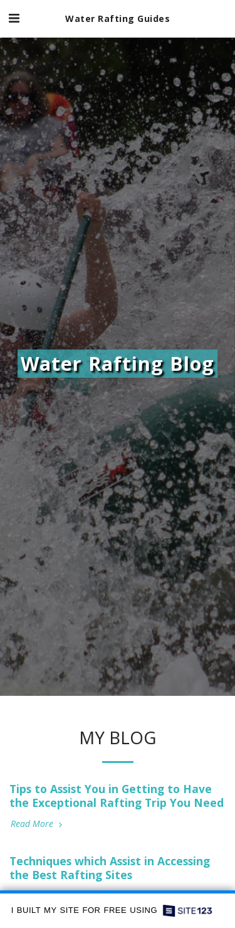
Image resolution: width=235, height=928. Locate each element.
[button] (13, 18)
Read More (38, 823)
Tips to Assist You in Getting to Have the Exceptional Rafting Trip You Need (116, 795)
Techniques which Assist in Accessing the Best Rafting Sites (109, 867)
